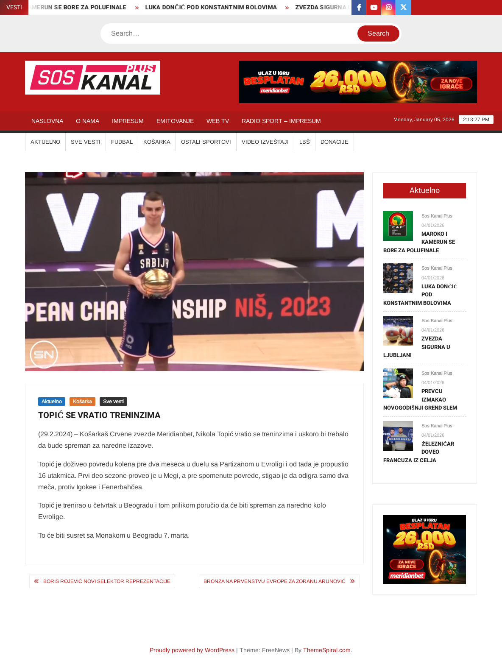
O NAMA (87, 120)
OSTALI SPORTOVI (206, 142)
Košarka (82, 402)
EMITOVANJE (175, 120)
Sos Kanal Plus (436, 215)
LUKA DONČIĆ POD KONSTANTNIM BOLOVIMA (214, 7)
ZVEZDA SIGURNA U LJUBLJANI (344, 7)
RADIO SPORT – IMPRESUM (281, 120)
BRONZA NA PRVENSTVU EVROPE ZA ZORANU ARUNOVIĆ (275, 581)
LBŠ (304, 142)
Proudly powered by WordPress (192, 650)
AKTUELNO (45, 142)
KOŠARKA (156, 142)
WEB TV (217, 120)
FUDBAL (122, 142)
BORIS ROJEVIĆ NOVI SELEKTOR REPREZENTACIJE (106, 581)
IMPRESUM (128, 120)
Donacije (335, 142)
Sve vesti (113, 402)
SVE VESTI (85, 142)
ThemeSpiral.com (327, 650)
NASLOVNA (47, 120)
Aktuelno (52, 402)
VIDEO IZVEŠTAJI (265, 142)
